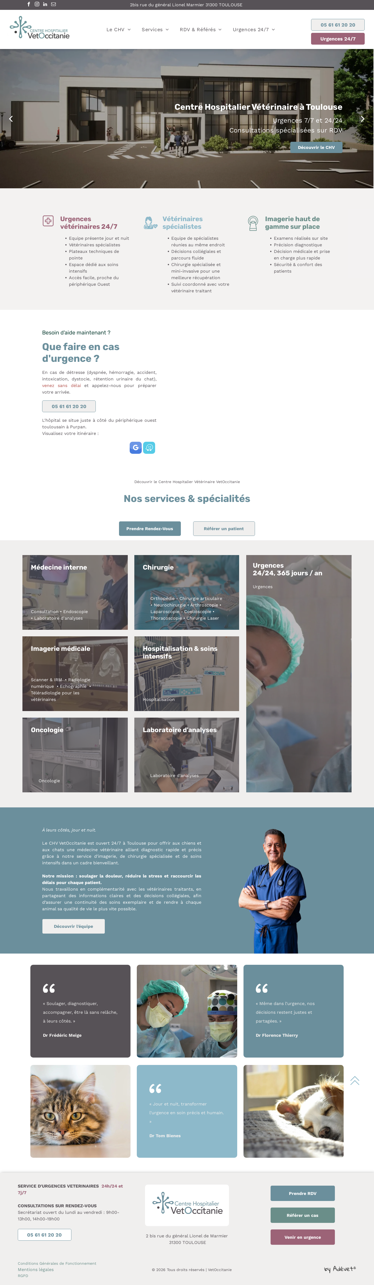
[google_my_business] (136, 448)
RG (20, 1276)
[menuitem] (119, 29)
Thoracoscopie (166, 618)
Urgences (262, 586)
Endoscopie (75, 611)
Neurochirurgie (170, 605)
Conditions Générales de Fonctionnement (57, 1263)
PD (25, 1276)
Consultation (45, 611)
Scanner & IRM (46, 679)
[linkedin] (45, 5)
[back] (10, 118)
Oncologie (49, 780)
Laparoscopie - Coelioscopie (180, 611)
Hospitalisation (159, 699)
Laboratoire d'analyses (58, 618)
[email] (53, 5)
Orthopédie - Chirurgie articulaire (186, 598)
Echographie (73, 686)
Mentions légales (36, 1269)
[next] (362, 118)
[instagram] (37, 5)
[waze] (149, 448)
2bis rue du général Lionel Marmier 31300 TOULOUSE (186, 4)
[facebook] (28, 5)
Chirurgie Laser (203, 618)
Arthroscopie (204, 605)
